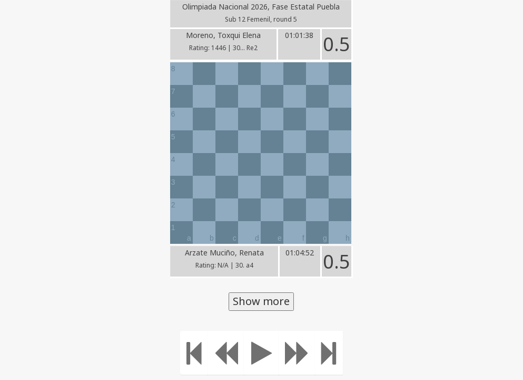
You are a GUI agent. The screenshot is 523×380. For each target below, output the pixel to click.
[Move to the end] (329, 353)
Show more (261, 301)
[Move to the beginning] (194, 353)
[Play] (261, 353)
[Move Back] (226, 353)
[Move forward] (297, 353)
